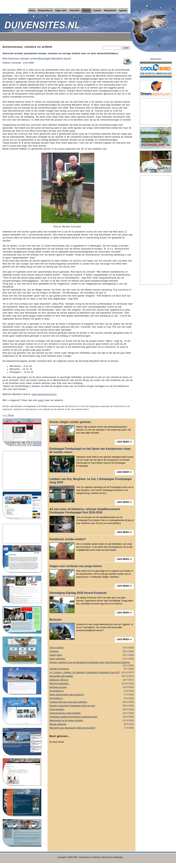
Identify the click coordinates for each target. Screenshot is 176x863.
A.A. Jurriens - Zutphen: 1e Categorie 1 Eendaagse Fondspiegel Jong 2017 (91, 672)
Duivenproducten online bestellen (91, 713)
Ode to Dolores (91, 647)
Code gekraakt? (91, 709)
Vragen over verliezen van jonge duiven (75, 566)
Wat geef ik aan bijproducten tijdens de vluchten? (91, 727)
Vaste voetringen (91, 658)
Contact (97, 10)
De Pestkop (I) (91, 698)
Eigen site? (61, 10)
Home (32, 10)
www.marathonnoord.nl (44, 394)
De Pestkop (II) (91, 691)
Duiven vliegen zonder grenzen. (70, 422)
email (41, 400)
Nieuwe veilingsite (91, 724)
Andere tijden (91, 655)
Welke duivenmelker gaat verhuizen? (91, 694)
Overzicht (74, 10)
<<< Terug (8, 415)
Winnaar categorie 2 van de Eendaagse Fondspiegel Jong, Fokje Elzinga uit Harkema (91, 662)
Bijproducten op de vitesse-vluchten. (91, 720)
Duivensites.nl (45, 10)
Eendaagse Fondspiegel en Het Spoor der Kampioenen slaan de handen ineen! (90, 450)
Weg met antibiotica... (91, 683)
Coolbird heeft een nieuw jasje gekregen (91, 702)
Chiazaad (91, 651)
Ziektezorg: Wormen (91, 679)
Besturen (55, 619)
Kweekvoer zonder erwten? (67, 539)
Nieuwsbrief (110, 10)
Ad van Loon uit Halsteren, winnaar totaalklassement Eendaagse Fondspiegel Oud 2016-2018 (84, 511)
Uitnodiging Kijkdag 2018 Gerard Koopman (78, 592)
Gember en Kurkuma (91, 668)
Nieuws (86, 10)
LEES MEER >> (124, 442)
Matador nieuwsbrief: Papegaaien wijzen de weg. (91, 705)
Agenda (123, 10)
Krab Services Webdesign (112, 857)
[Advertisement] (22, 470)
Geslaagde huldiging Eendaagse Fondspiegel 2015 (91, 716)
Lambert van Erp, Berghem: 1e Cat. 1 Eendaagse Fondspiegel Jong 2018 (90, 481)
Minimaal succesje (91, 687)
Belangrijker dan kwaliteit (91, 676)
